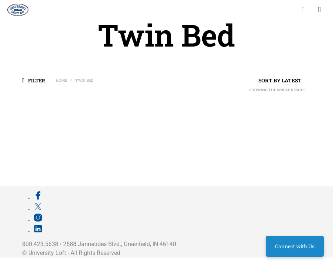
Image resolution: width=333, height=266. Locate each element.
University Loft (47, 252)
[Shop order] (267, 80)
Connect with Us (295, 246)
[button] (38, 80)
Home (61, 80)
